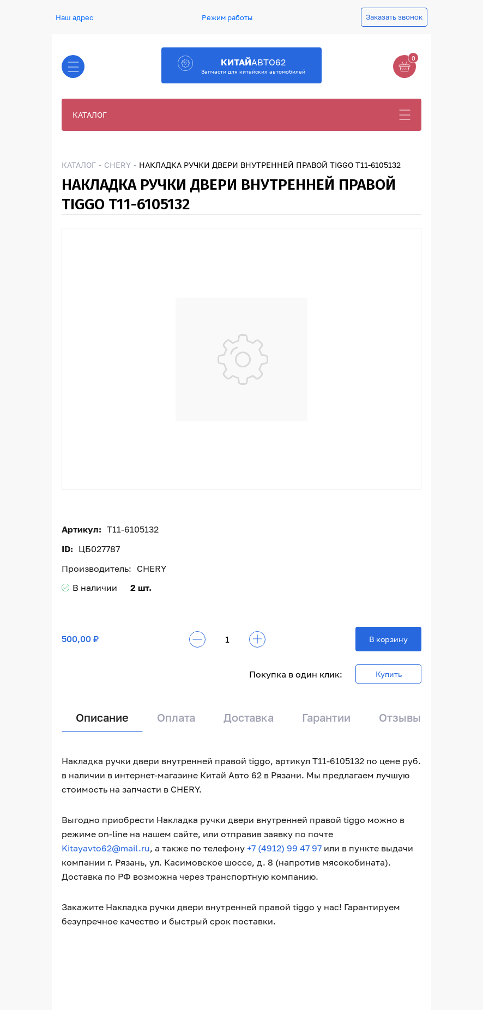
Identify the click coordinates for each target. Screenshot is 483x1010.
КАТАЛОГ (90, 114)
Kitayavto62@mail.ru (106, 848)
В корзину (388, 639)
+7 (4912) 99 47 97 (284, 848)
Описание (102, 717)
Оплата (176, 717)
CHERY (117, 165)
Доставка (249, 717)
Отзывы (400, 717)
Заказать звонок (394, 17)
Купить (389, 674)
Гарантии (326, 717)
